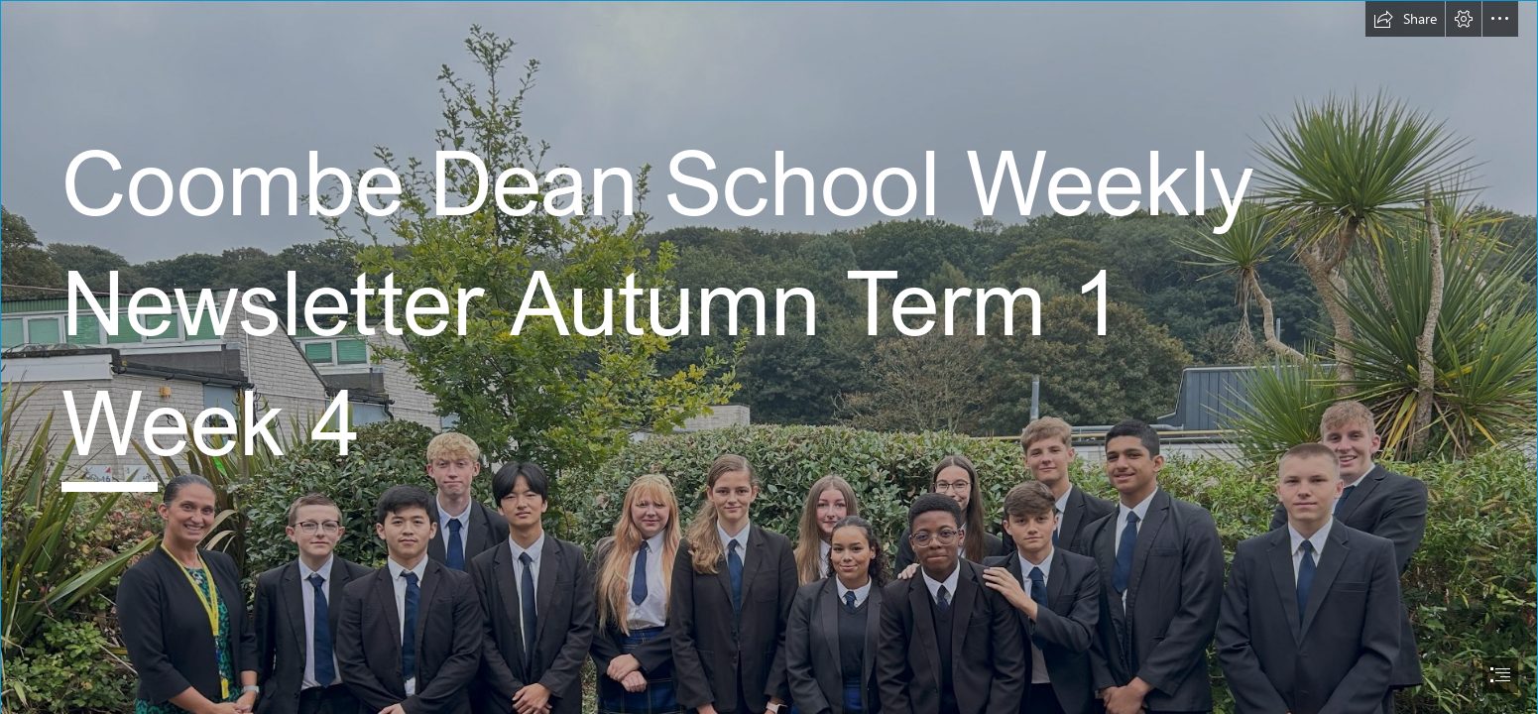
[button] (1405, 19)
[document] (769, 357)
